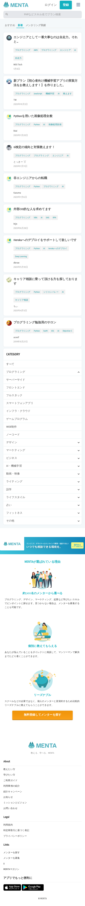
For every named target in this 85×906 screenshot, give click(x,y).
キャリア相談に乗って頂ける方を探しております (46, 281)
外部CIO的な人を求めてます (32, 209)
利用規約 (8, 825)
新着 (20, 25)
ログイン (51, 5)
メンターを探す (11, 852)
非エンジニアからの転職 (30, 178)
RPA (54, 217)
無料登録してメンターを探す (42, 714)
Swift (45, 331)
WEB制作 (11, 426)
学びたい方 (9, 775)
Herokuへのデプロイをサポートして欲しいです (45, 240)
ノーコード (13, 434)
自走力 (18, 58)
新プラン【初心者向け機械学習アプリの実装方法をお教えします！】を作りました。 (46, 83)
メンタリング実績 (36, 25)
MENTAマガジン (11, 869)
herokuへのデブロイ (58, 248)
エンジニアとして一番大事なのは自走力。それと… (46, 39)
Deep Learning (21, 256)
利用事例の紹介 (11, 786)
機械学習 (50, 94)
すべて (10, 364)
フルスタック (14, 395)
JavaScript (38, 94)
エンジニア (65, 50)
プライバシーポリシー (15, 836)
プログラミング (22, 50)
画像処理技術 (55, 124)
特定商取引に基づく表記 (16, 830)
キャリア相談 (21, 300)
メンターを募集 (11, 858)
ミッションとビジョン (15, 802)
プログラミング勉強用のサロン (35, 322)
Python (37, 124)
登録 (66, 5)
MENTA (43, 898)
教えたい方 (9, 769)
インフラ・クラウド (18, 410)
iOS (52, 331)
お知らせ (8, 797)
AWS (36, 50)
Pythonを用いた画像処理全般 (33, 116)
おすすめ (10, 25)
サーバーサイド (15, 379)
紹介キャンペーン (12, 791)
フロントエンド (15, 387)
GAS (47, 217)
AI (75, 50)
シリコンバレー (51, 292)
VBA (35, 217)
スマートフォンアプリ (19, 403)
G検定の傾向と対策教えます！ (34, 147)
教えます (67, 94)
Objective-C (67, 331)
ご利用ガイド (10, 780)
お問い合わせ (10, 808)
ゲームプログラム (17, 418)
